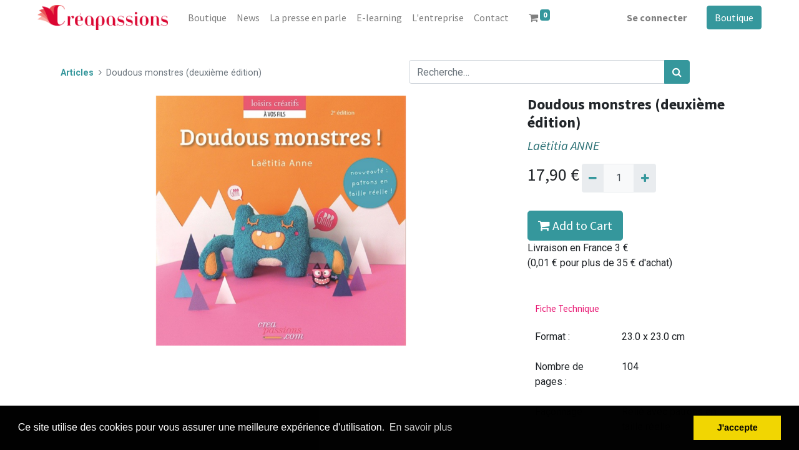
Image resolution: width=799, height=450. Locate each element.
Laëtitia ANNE (563, 146)
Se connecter (657, 17)
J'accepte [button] (737, 427)
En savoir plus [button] (421, 427)
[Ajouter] (644, 178)
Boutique (734, 17)
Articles (77, 73)
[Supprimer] (593, 178)
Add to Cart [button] (575, 225)
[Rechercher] (677, 72)
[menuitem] (207, 17)
